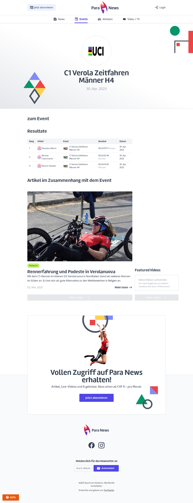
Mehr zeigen (80, 297)
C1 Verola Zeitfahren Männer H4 (75, 148)
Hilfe (11, 497)
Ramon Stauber (47, 166)
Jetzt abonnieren (96, 398)
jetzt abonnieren (41, 7)
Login (160, 7)
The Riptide (109, 490)
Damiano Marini (47, 148)
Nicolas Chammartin (45, 157)
